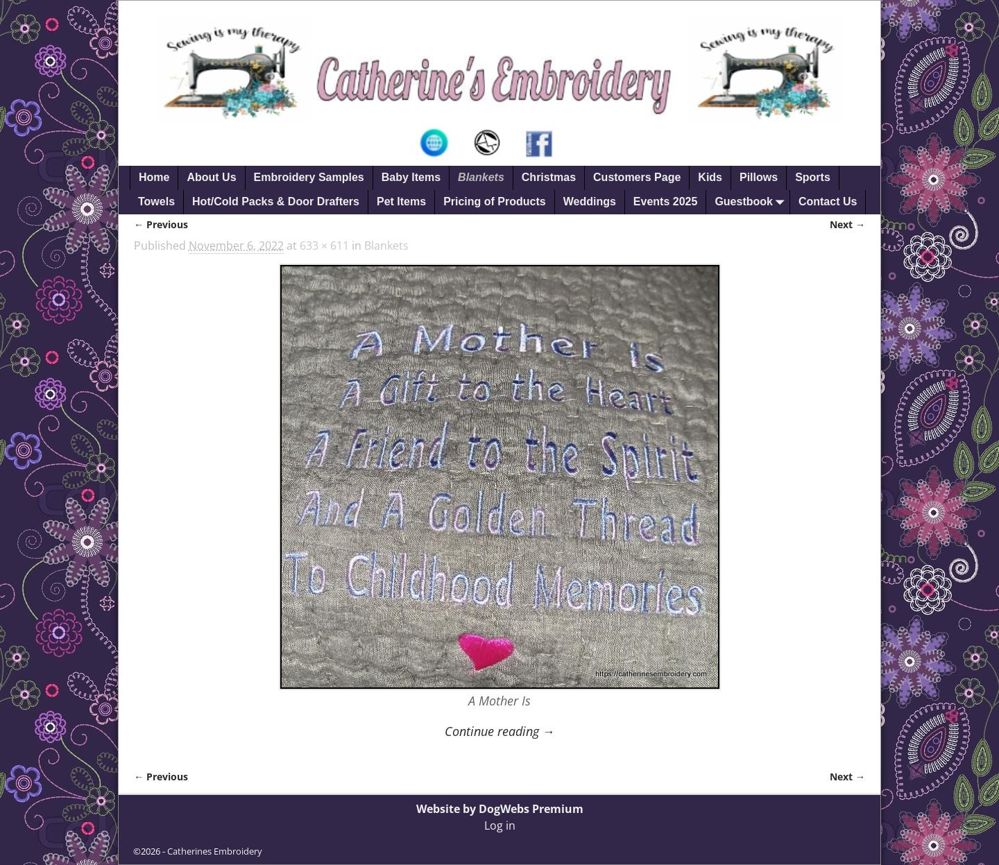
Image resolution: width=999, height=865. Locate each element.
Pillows (759, 177)
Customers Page (637, 177)
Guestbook (752, 202)
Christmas (549, 177)
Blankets (481, 177)
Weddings (589, 201)
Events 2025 (665, 201)
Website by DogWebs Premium (499, 808)
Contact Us (828, 201)
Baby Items (411, 177)
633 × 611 (324, 245)
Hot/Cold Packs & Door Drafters (275, 201)
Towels (156, 201)
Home (154, 177)
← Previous (161, 224)
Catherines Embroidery (214, 851)
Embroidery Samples (309, 177)
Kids (710, 177)
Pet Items (401, 201)
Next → (847, 224)
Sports (812, 177)
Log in (499, 825)
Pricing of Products (494, 201)
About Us (211, 177)
